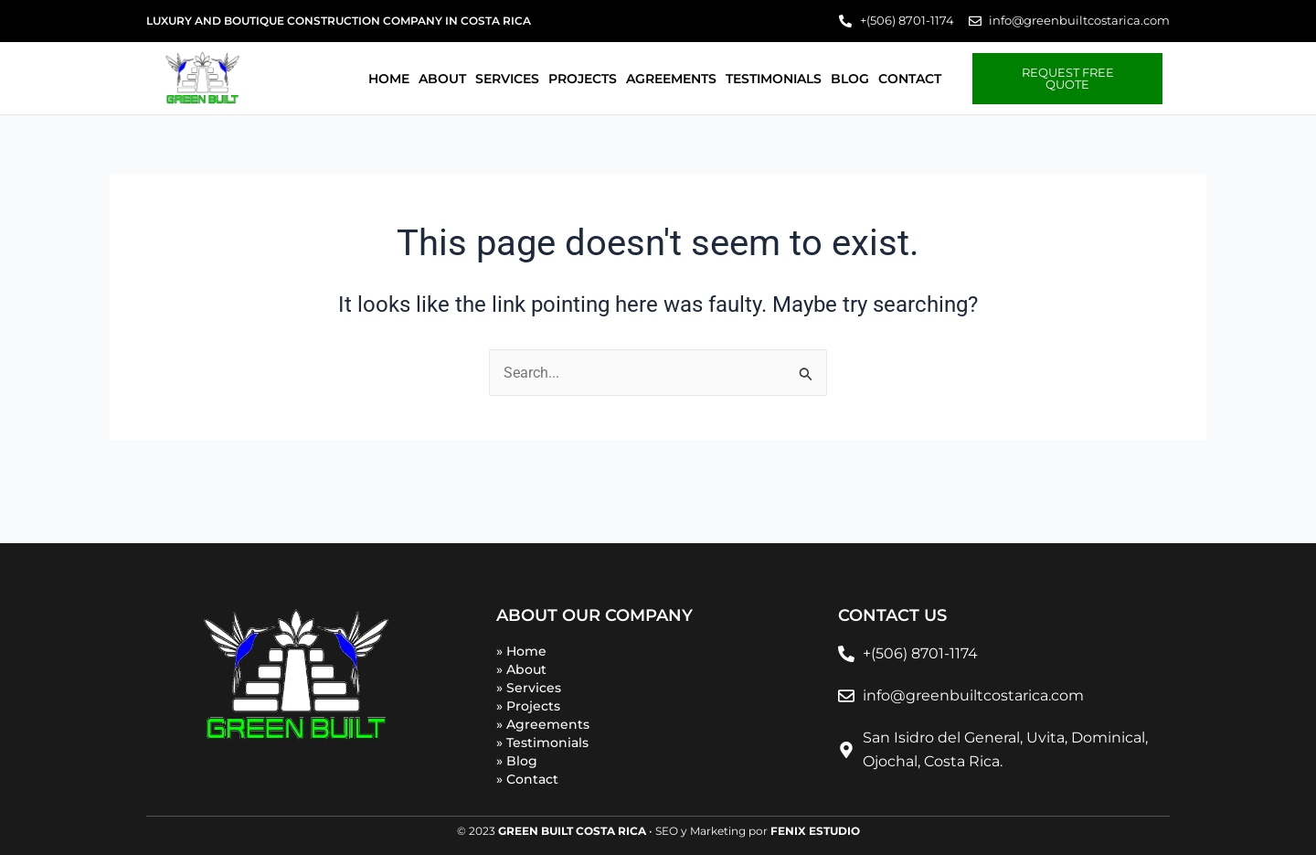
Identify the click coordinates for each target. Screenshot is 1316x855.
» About (521, 669)
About (442, 78)
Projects (582, 78)
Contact (909, 78)
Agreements (671, 78)
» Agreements (542, 724)
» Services (528, 687)
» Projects (528, 706)
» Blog (516, 761)
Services (507, 78)
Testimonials (774, 78)
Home (388, 78)
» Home (521, 651)
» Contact (527, 779)
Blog (850, 78)
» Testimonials (542, 742)
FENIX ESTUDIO (815, 831)
